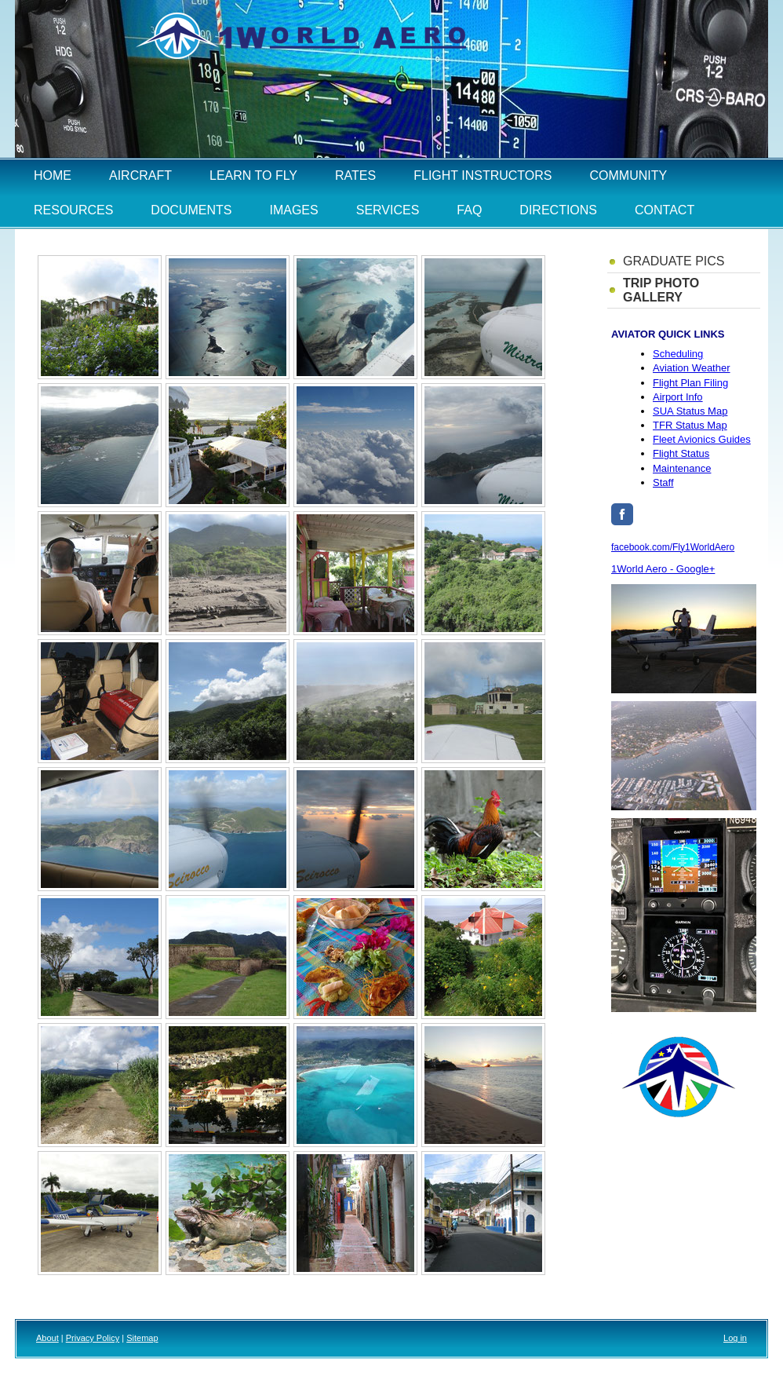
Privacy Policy (92, 1338)
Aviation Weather (691, 368)
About (47, 1338)
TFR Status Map (690, 425)
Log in (735, 1338)
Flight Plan (690, 383)
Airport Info (678, 397)
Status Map (690, 411)
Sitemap (142, 1338)
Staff (663, 482)
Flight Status (681, 453)
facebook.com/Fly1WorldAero (672, 547)
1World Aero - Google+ (663, 569)
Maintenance (682, 468)
